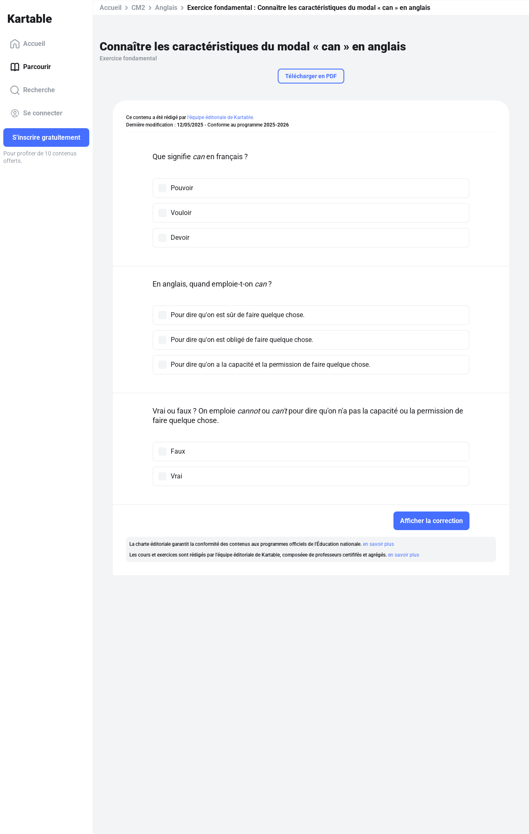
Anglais (166, 8)
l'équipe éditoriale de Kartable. (220, 117)
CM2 (138, 8)
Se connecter (36, 113)
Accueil (27, 44)
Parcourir (30, 67)
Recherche (32, 90)
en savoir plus (378, 544)
